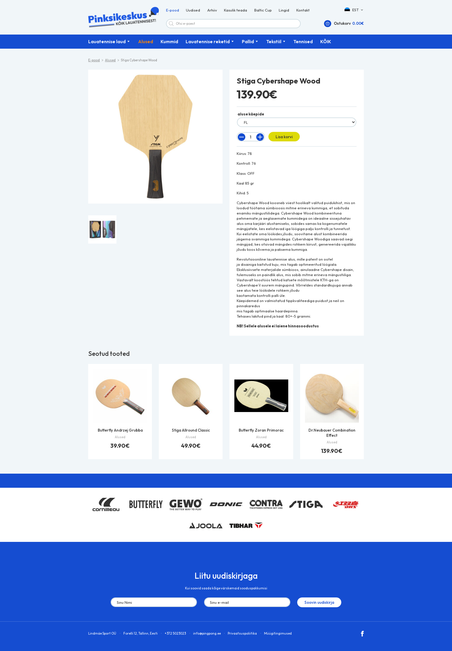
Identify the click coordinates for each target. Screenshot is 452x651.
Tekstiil (273, 42)
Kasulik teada (235, 10)
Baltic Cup (263, 10)
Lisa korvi (283, 137)
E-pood (172, 10)
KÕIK (325, 42)
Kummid (169, 42)
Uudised (193, 10)
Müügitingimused (278, 634)
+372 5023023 (175, 634)
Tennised (303, 42)
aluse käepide (251, 115)
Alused (145, 42)
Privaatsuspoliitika (242, 634)
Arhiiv (212, 10)
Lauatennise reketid (208, 42)
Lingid (284, 10)
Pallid (248, 42)
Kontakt (303, 10)
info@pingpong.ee (207, 634)
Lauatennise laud (107, 42)
